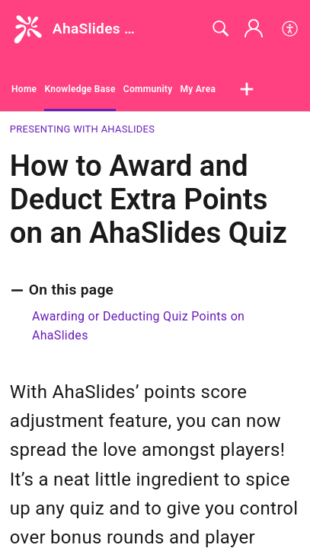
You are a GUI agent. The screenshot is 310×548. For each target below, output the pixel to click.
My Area (198, 89)
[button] (290, 29)
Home (24, 89)
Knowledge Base (79, 89)
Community (148, 89)
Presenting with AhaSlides (82, 129)
